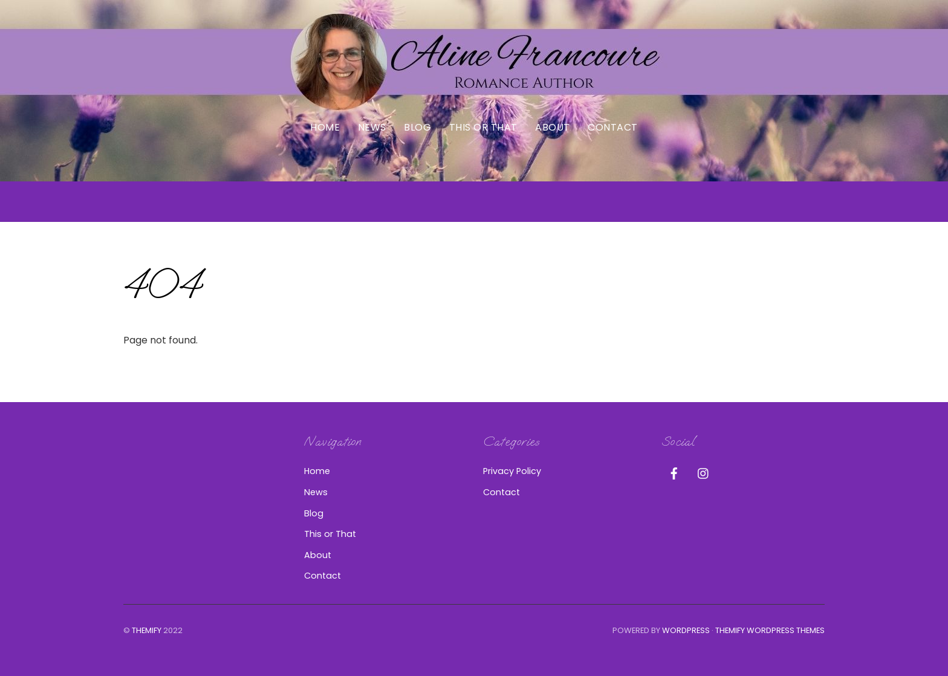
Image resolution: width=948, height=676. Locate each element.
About (552, 127)
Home (325, 127)
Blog (417, 127)
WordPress (686, 630)
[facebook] (674, 472)
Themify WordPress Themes (770, 630)
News (372, 127)
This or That (483, 127)
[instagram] (704, 472)
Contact (612, 127)
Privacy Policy (512, 471)
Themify (146, 630)
